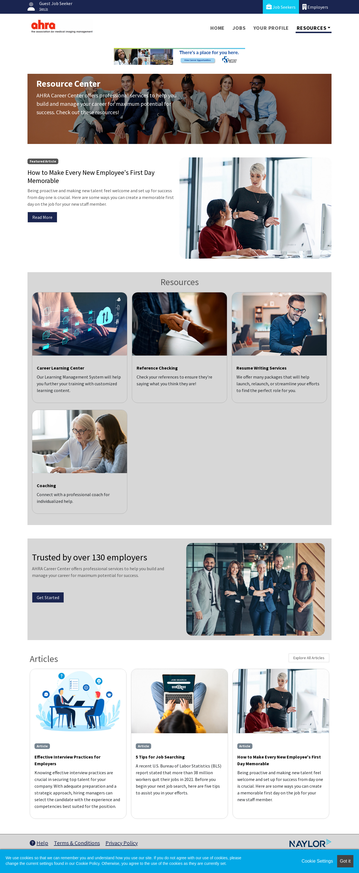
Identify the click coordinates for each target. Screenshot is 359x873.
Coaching (46, 485)
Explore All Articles (309, 657)
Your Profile (271, 28)
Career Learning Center (60, 368)
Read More (42, 217)
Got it (345, 861)
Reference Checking (157, 368)
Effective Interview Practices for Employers (67, 760)
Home (217, 28)
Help (39, 842)
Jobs (239, 28)
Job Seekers (281, 6)
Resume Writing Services (261, 368)
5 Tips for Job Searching (160, 757)
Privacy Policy (121, 842)
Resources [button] (311, 28)
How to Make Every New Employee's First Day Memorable (279, 760)
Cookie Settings (317, 861)
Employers (315, 6)
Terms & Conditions (77, 842)
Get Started (48, 597)
